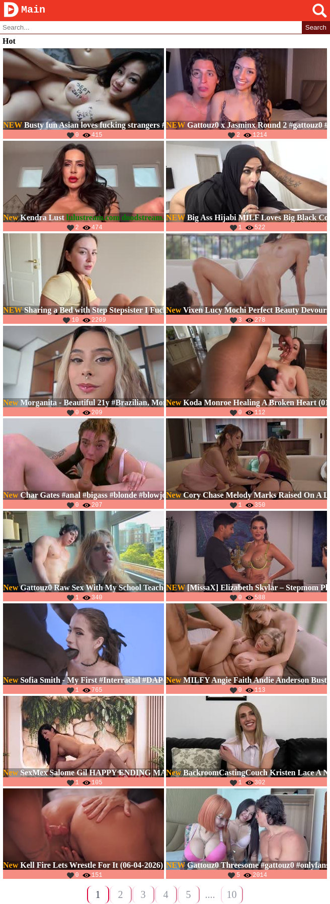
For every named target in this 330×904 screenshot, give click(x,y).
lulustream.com (93, 218)
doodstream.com (150, 218)
